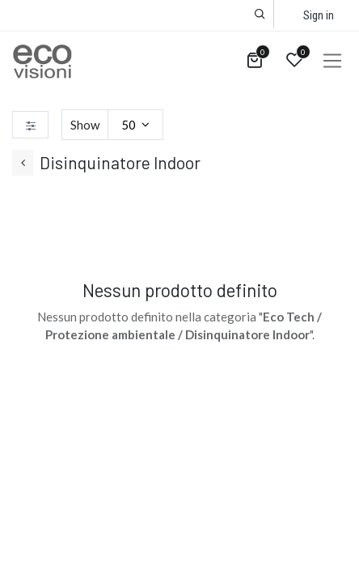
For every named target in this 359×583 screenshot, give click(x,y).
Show (84, 124)
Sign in (318, 15)
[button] (260, 14)
